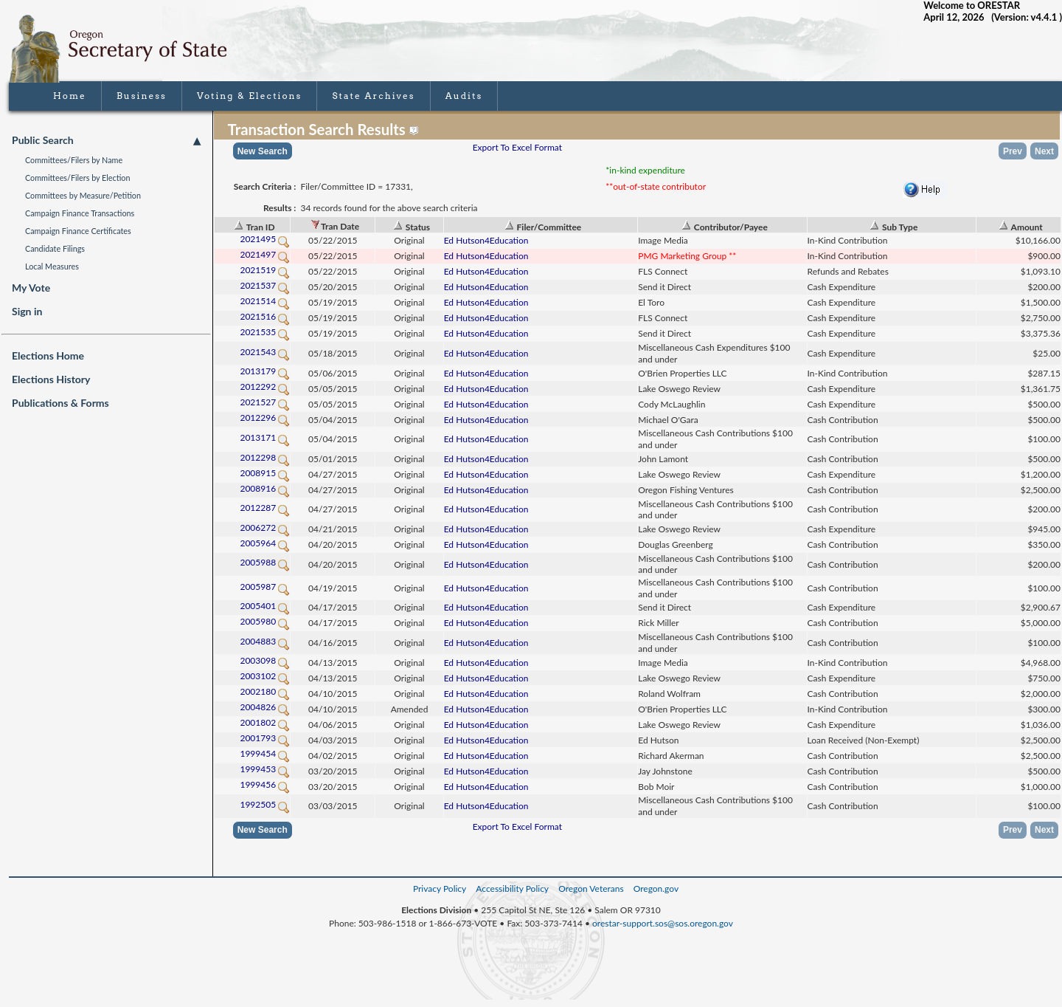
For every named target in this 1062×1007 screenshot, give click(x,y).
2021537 (265, 285)
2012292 (265, 386)
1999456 (265, 784)
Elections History (51, 379)
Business (142, 95)
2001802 (265, 722)
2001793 (265, 737)
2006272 (265, 527)
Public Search (106, 140)
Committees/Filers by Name (73, 160)
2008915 (265, 472)
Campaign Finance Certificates (78, 231)
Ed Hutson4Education (486, 240)
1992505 (265, 804)
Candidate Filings (55, 248)
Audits (464, 95)
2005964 (265, 543)
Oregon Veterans (590, 888)
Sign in (27, 311)
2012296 (265, 417)
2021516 (265, 316)
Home (69, 95)
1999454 (265, 753)
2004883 (265, 641)
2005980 (265, 621)
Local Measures (52, 266)
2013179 (265, 371)
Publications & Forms (60, 402)
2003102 (265, 675)
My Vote (31, 287)
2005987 (265, 586)
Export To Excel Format (517, 147)
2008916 (265, 488)
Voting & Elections (249, 95)
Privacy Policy (439, 888)
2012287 (265, 507)
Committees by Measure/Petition (83, 195)
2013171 (265, 437)
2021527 (265, 402)
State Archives (373, 95)
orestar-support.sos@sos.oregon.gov (662, 923)
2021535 (265, 331)
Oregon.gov (656, 888)
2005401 (265, 605)
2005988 (265, 562)
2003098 (265, 660)
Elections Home (48, 355)
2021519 (265, 269)
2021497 (265, 254)
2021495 (265, 238)
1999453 (265, 768)
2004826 (265, 706)
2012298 (265, 457)
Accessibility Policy (512, 888)
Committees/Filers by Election (78, 177)
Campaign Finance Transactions (79, 213)
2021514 (265, 300)
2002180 (265, 691)
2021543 (265, 351)
